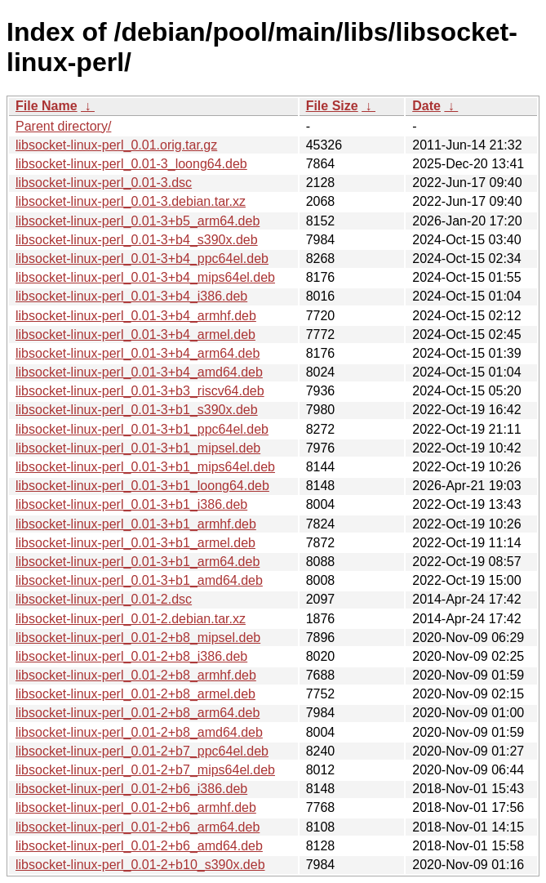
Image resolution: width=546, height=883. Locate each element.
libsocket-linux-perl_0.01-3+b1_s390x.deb (137, 410)
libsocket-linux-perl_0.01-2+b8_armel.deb (135, 694)
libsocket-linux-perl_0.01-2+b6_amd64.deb (139, 846)
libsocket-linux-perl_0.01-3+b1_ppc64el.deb (142, 429)
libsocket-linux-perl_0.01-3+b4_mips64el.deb (145, 277)
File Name (47, 106)
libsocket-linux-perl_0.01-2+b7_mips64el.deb (145, 770)
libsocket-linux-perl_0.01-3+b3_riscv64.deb (140, 391)
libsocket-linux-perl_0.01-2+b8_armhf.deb (136, 675)
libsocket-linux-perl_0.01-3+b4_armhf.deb (136, 316)
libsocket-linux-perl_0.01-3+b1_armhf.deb (136, 524)
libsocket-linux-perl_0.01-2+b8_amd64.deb (139, 732)
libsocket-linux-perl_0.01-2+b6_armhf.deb (136, 807)
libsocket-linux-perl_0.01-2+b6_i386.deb (131, 789)
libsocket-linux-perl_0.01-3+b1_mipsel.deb (138, 448)
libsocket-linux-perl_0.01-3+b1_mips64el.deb (145, 467)
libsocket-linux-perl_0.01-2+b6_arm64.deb (138, 827)
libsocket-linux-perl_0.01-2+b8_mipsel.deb (138, 637)
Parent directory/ (63, 126)
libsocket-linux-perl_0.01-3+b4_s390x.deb (137, 240)
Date (426, 106)
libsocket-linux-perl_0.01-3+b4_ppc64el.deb (142, 258)
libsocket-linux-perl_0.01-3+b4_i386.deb (131, 296)
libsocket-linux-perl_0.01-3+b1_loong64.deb (142, 486)
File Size (332, 106)
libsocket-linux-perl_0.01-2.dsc (104, 599)
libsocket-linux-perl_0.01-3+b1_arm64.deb (138, 562)
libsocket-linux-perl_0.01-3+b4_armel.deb (135, 334)
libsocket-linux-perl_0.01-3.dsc (104, 183)
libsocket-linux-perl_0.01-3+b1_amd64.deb (139, 580)
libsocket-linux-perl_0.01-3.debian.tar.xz (131, 201)
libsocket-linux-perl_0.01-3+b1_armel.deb (135, 543)
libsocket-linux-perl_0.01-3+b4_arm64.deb (138, 353)
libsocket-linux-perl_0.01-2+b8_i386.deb (131, 656)
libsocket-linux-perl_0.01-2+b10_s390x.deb (140, 865)
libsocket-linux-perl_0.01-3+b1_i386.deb (131, 504)
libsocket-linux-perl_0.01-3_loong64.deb (131, 164)
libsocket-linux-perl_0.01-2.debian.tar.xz (131, 619)
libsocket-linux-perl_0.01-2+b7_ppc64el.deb (142, 751)
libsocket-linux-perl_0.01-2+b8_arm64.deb (138, 713)
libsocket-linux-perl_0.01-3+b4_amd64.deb (139, 372)
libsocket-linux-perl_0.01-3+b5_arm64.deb (138, 221)
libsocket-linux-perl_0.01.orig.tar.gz (116, 145)
